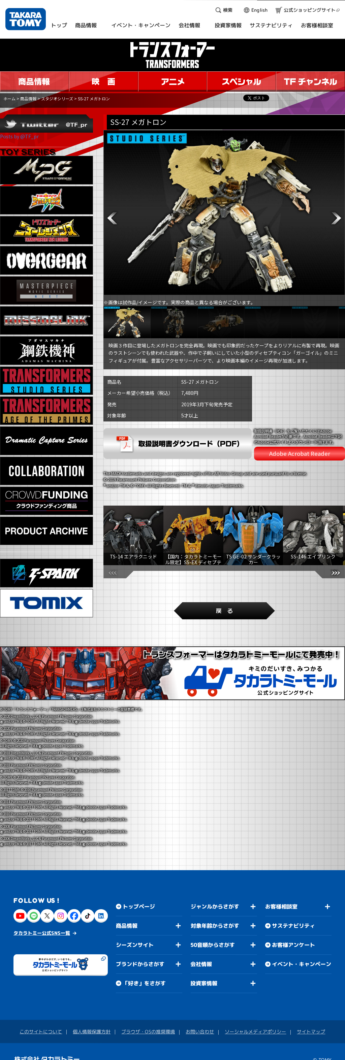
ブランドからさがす (140, 954)
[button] (112, 218)
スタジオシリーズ (57, 98)
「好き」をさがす (144, 974)
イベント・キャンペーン (301, 954)
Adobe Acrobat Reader (299, 453)
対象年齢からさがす (215, 916)
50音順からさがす (212, 935)
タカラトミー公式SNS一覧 (41, 923)
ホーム (9, 98)
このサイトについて (41, 1022)
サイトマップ (311, 1022)
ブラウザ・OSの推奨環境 (148, 1022)
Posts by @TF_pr (19, 136)
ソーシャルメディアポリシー (255, 1022)
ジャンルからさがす (215, 897)
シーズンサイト (135, 935)
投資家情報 (203, 974)
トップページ (139, 897)
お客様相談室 (281, 897)
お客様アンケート (293, 935)
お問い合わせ (200, 1022)
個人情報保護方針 (92, 1022)
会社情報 (201, 954)
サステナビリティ (293, 916)
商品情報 (28, 98)
